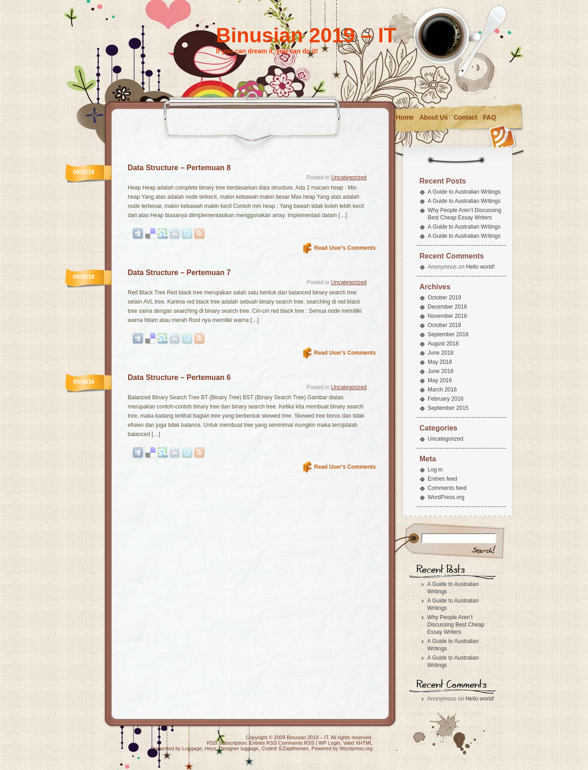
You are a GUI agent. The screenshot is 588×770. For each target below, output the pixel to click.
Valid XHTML (358, 743)
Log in (435, 469)
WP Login (329, 743)
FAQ (489, 117)
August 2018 (443, 343)
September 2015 (448, 408)
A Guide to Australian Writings (464, 192)
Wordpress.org (356, 748)
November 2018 (447, 316)
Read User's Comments (345, 248)
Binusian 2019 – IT (306, 35)
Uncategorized (349, 177)
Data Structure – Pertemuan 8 (179, 168)
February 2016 (446, 399)
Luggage (192, 748)
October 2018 (444, 325)
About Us (433, 117)
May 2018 (440, 362)
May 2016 (440, 380)
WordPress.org (446, 497)
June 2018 (440, 353)
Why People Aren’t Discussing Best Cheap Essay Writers (455, 624)
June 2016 (440, 371)
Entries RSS (263, 743)
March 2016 (442, 389)
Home (405, 117)
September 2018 (448, 334)
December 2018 (447, 307)
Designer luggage (239, 748)
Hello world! (480, 267)
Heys (210, 748)
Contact (465, 117)
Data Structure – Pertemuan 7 (179, 272)
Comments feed (447, 488)
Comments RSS (296, 743)
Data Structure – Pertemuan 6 (179, 377)
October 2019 (444, 297)
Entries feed (442, 479)
